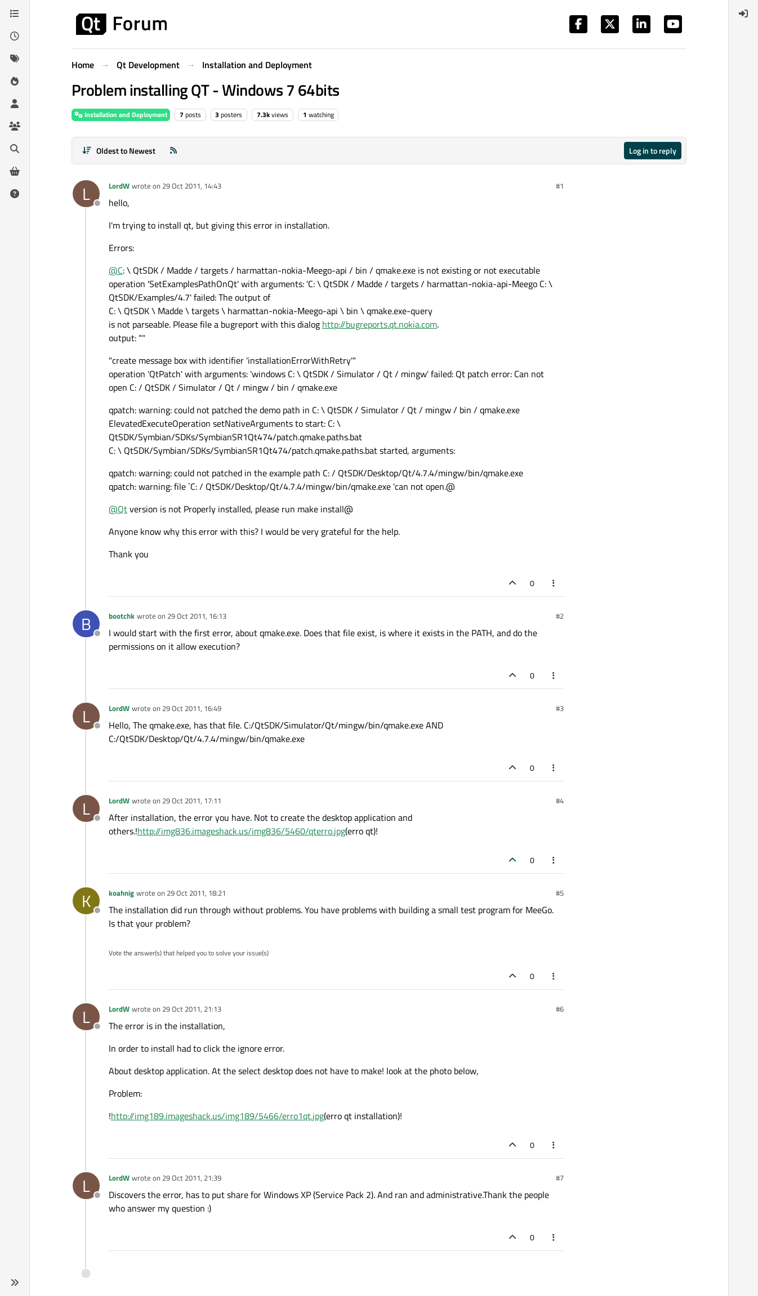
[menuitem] (743, 14)
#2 (560, 616)
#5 (560, 893)
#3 (560, 708)
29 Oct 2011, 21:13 (191, 1009)
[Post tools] (554, 583)
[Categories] (15, 14)
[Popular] (15, 81)
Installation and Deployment (120, 114)
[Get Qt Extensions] (15, 171)
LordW (119, 185)
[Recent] (15, 36)
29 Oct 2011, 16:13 (196, 616)
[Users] (15, 104)
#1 (560, 185)
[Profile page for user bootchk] (86, 623)
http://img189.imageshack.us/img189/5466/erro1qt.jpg (217, 1116)
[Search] (15, 149)
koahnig (121, 893)
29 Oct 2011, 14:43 (191, 185)
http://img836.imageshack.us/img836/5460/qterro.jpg (241, 831)
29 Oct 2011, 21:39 (191, 1177)
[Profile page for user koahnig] (86, 900)
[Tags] (15, 59)
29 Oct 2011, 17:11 (191, 800)
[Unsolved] (15, 194)
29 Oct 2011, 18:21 (196, 893)
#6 (560, 1009)
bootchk (122, 616)
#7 (560, 1177)
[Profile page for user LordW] (86, 193)
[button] (15, 1282)
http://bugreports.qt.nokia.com (379, 324)
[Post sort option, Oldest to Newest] (118, 150)
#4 (560, 800)
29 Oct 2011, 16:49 (191, 708)
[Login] (743, 14)
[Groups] (15, 126)
